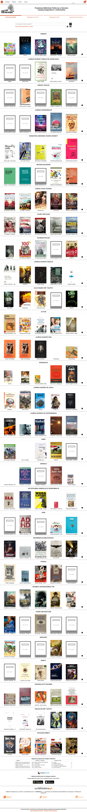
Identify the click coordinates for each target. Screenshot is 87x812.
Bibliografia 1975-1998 (32, 17)
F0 (73, 1)
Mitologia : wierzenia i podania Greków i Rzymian (23, 762)
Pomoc (20, 2)
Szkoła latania (37, 763)
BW (64, 1)
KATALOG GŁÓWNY (10, 17)
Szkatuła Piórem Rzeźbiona (76, 17)
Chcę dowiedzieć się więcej (36, 810)
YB (66, 1)
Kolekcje (31, 26)
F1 (76, 1)
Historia (14, 2)
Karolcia (55, 762)
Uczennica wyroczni (57, 767)
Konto (25, 2)
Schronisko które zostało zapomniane (60, 766)
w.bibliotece (39, 791)
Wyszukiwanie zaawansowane (21, 26)
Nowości (7, 2)
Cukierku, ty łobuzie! (38, 767)
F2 (79, 1)
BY (70, 1)
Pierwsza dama (37, 766)
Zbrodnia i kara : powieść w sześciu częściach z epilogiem (25, 767)
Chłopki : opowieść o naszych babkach (41, 762)
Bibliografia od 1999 (54, 17)
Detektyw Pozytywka (57, 763)
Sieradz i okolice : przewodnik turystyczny (22, 763)
